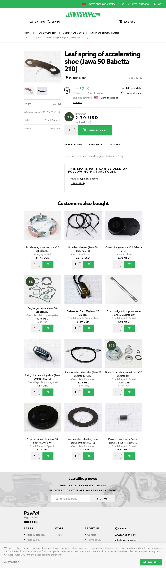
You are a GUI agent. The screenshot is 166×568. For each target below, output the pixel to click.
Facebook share (133, 93)
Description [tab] (73, 144)
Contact (91, 534)
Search (54, 22)
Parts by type (33, 539)
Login (158, 4)
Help (59, 534)
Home (27, 32)
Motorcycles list (76, 77)
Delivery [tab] (115, 144)
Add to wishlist (134, 88)
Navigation (34, 21)
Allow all (150, 562)
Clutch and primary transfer (104, 32)
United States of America (101, 4)
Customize (11, 562)
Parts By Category (47, 32)
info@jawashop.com (126, 540)
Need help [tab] (96, 144)
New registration (139, 4)
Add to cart (97, 130)
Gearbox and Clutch (73, 32)
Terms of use (94, 539)
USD (122, 4)
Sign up (102, 498)
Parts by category (35, 534)
